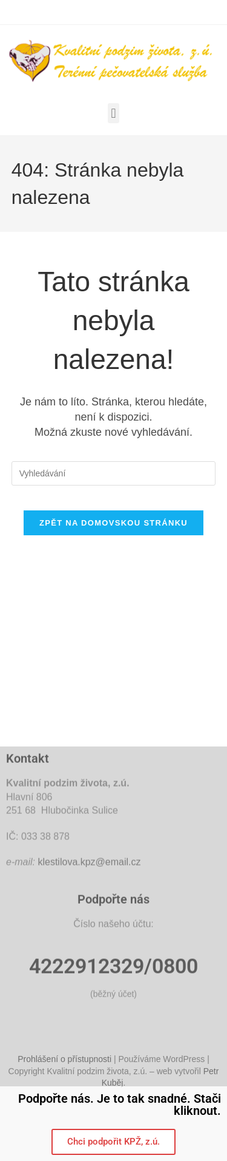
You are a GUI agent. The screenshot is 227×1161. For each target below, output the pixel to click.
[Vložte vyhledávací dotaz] (114, 473)
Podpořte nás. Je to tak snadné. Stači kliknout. (119, 1104)
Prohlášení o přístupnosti (64, 1071)
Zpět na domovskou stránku (113, 522)
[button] (113, 113)
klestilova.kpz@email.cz (89, 948)
